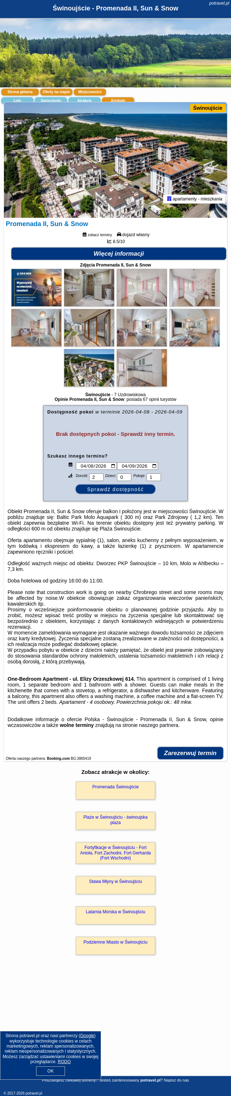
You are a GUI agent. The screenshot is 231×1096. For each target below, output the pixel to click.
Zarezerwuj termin (190, 753)
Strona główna (20, 92)
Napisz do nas (176, 1080)
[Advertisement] (115, 1025)
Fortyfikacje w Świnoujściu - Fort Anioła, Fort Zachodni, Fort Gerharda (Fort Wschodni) (115, 853)
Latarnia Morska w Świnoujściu (115, 911)
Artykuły (118, 101)
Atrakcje (84, 101)
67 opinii (151, 399)
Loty (17, 101)
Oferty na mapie (56, 92)
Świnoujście (207, 108)
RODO (64, 1061)
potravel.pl (219, 3)
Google (87, 1035)
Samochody (51, 101)
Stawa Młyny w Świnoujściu (115, 881)
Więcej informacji (118, 253)
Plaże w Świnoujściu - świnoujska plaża (115, 820)
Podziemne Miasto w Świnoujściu (115, 942)
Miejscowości (89, 92)
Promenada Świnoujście (115, 786)
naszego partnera (158, 725)
